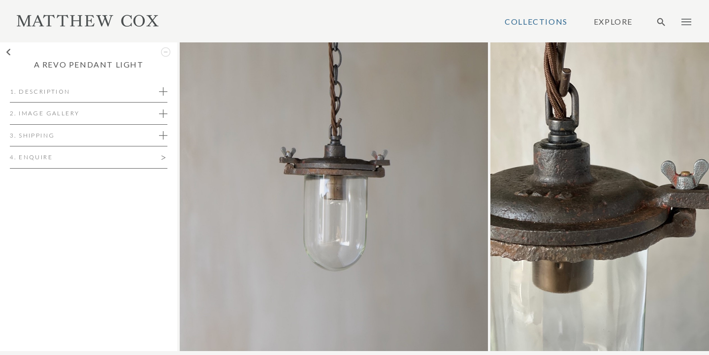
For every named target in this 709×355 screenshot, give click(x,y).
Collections (536, 22)
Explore (613, 22)
